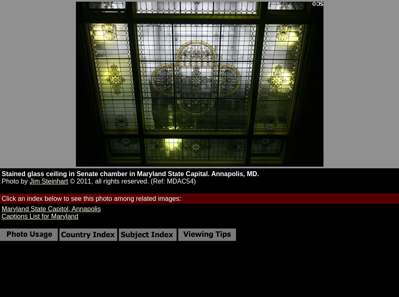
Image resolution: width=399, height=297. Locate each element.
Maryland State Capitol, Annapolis (51, 208)
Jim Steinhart (49, 181)
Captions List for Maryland (40, 216)
